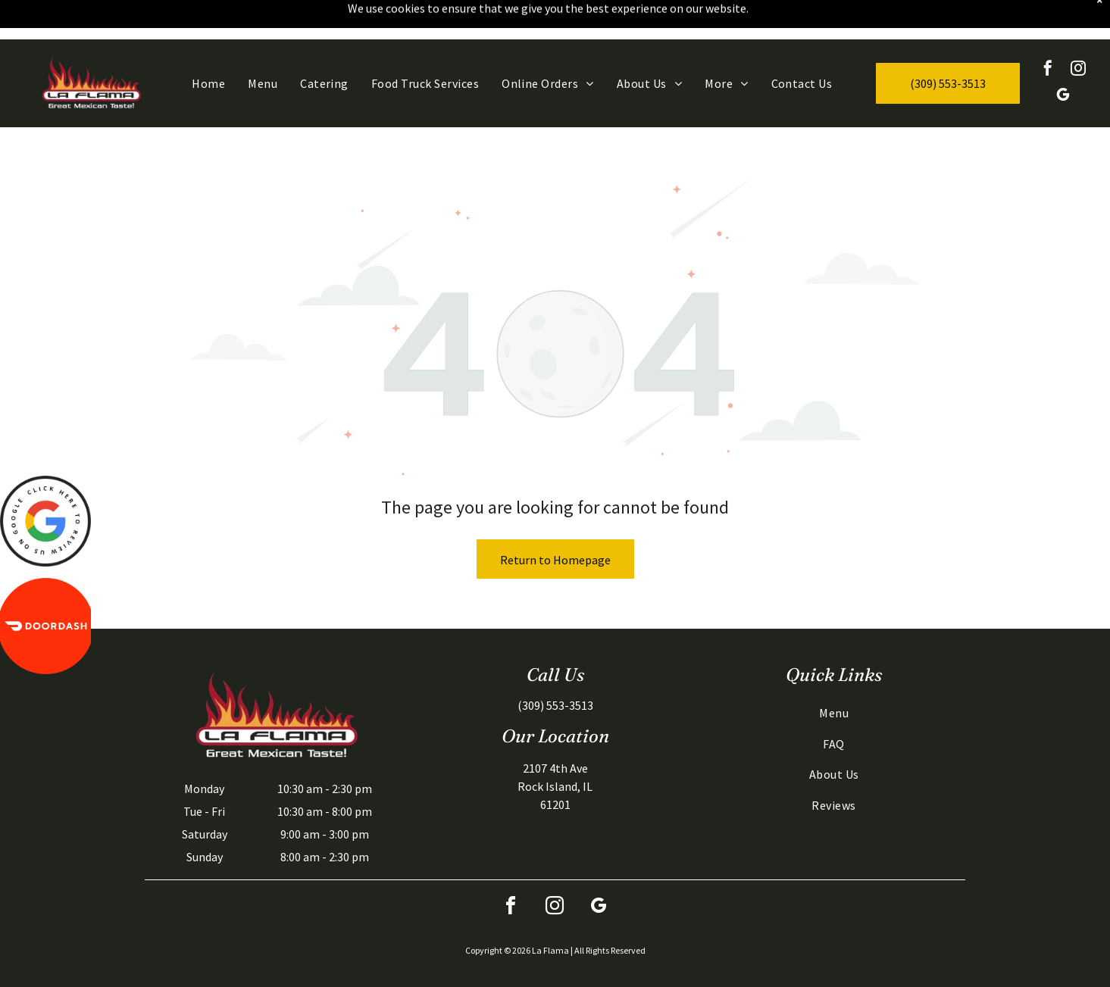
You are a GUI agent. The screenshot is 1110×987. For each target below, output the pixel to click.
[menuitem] (208, 44)
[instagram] (1078, 30)
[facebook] (1048, 30)
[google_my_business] (1063, 57)
